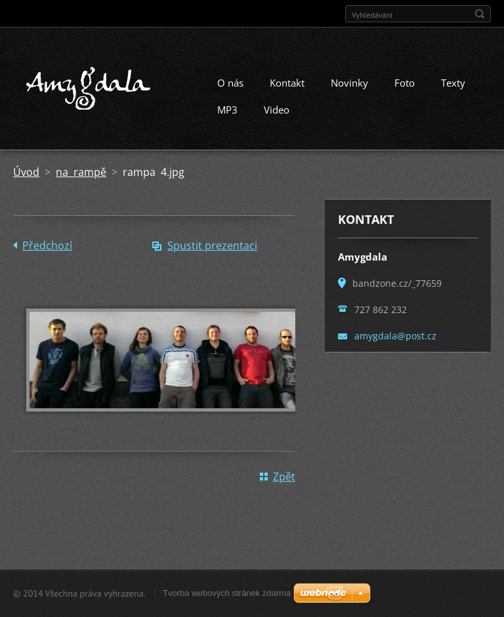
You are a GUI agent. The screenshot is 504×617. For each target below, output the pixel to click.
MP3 (227, 109)
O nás (230, 82)
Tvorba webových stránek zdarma (227, 593)
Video (276, 109)
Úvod (26, 172)
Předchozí (47, 245)
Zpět (284, 476)
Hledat (479, 14)
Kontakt (287, 82)
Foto (404, 82)
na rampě (81, 172)
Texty (453, 82)
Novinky (349, 82)
